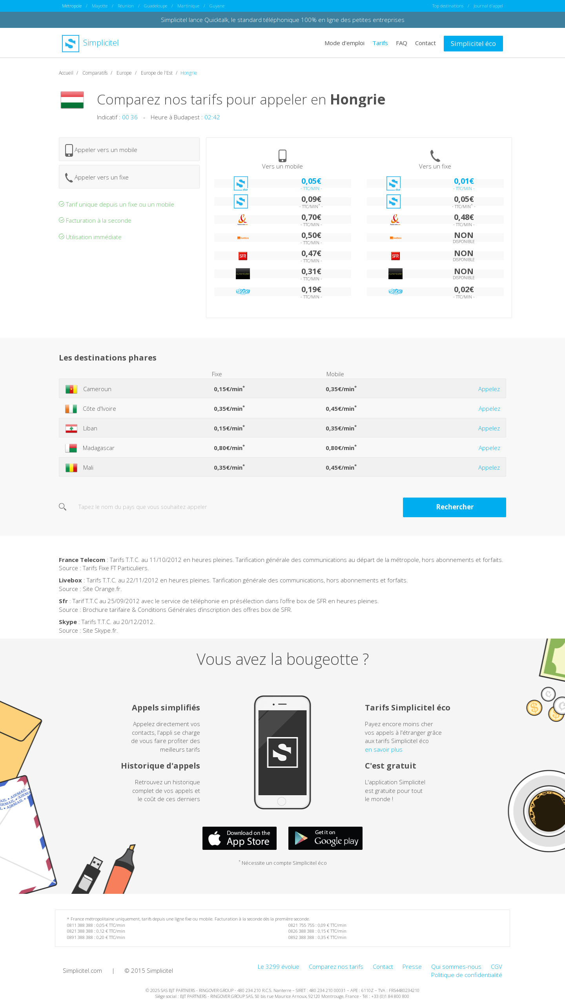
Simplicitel (90, 42)
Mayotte (100, 6)
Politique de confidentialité (466, 974)
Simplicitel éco (473, 43)
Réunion (126, 6)
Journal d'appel (488, 6)
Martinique (188, 6)
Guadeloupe (155, 6)
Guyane (217, 6)
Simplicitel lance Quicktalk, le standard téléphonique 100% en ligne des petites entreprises (283, 20)
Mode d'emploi (344, 42)
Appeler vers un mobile (101, 150)
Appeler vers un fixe (97, 177)
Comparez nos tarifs (336, 966)
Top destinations (447, 6)
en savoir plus (384, 749)
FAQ (401, 42)
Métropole (72, 6)
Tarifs (380, 42)
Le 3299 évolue (278, 966)
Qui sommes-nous (456, 966)
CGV (496, 966)
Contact (425, 42)
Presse (412, 966)
